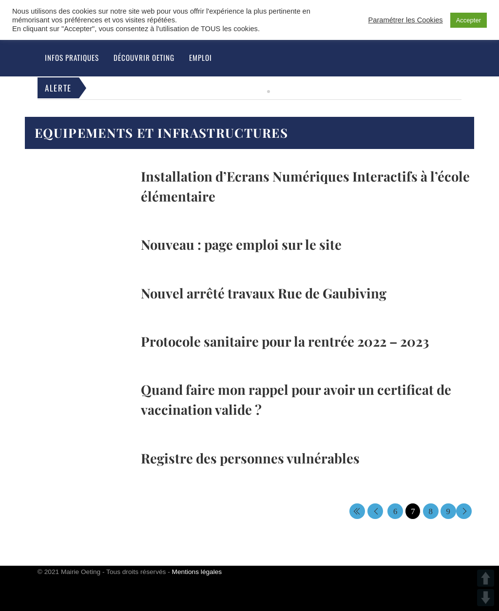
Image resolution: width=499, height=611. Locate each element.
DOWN (485, 597)
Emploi (200, 57)
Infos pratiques (72, 57)
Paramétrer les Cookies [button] (405, 20)
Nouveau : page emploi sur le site (241, 244)
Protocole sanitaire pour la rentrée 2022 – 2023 (285, 341)
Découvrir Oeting (144, 57)
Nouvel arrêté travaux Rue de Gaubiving (263, 293)
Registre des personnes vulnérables (250, 458)
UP (485, 578)
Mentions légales (197, 571)
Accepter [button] (468, 20)
